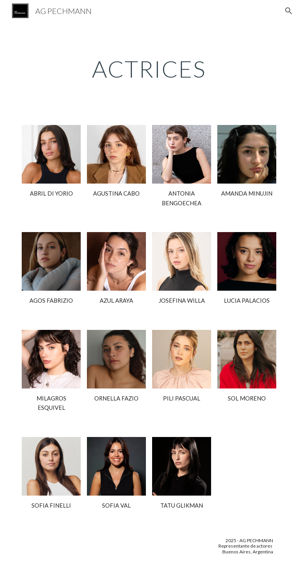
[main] (148, 69)
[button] (288, 11)
